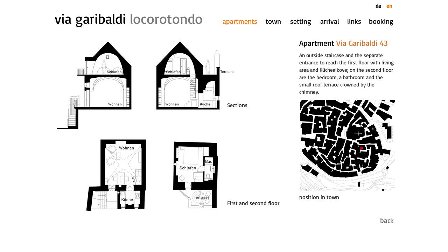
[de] (380, 5)
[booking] (381, 21)
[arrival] (329, 21)
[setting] (300, 21)
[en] (389, 5)
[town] (273, 21)
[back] (381, 220)
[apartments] (239, 21)
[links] (354, 21)
